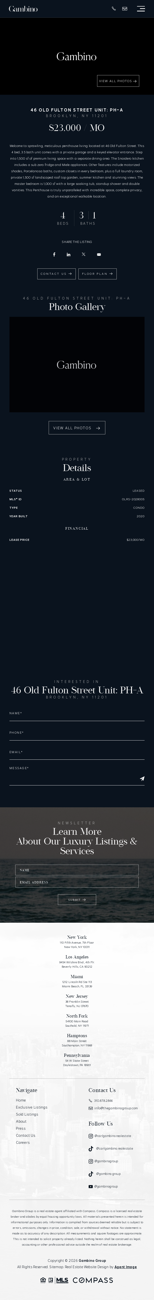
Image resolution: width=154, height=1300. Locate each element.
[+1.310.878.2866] (114, 8)
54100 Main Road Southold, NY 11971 (77, 1023)
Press (21, 1128)
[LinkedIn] (68, 255)
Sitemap (56, 1267)
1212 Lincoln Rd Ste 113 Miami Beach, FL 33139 (77, 984)
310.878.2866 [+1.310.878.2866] (101, 1100)
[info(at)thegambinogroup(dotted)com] (124, 8)
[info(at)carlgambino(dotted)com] (99, 254)
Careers (23, 1142)
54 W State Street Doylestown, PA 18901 (77, 1063)
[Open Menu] (141, 8)
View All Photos (118, 81)
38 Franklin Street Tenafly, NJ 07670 (77, 1004)
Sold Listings (27, 1114)
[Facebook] (54, 254)
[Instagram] (110, 1136)
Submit (77, 900)
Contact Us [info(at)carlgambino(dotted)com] (56, 273)
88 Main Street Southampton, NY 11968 (77, 1043)
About (21, 1121)
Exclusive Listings (32, 1107)
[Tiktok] (111, 1148)
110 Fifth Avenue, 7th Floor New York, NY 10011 (77, 945)
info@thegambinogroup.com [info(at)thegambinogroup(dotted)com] (113, 1108)
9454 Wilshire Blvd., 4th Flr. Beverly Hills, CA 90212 (77, 964)
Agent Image (126, 1267)
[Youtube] (103, 1186)
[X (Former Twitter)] (84, 254)
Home (21, 1100)
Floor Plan (97, 273)
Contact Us (26, 1135)
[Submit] (142, 779)
